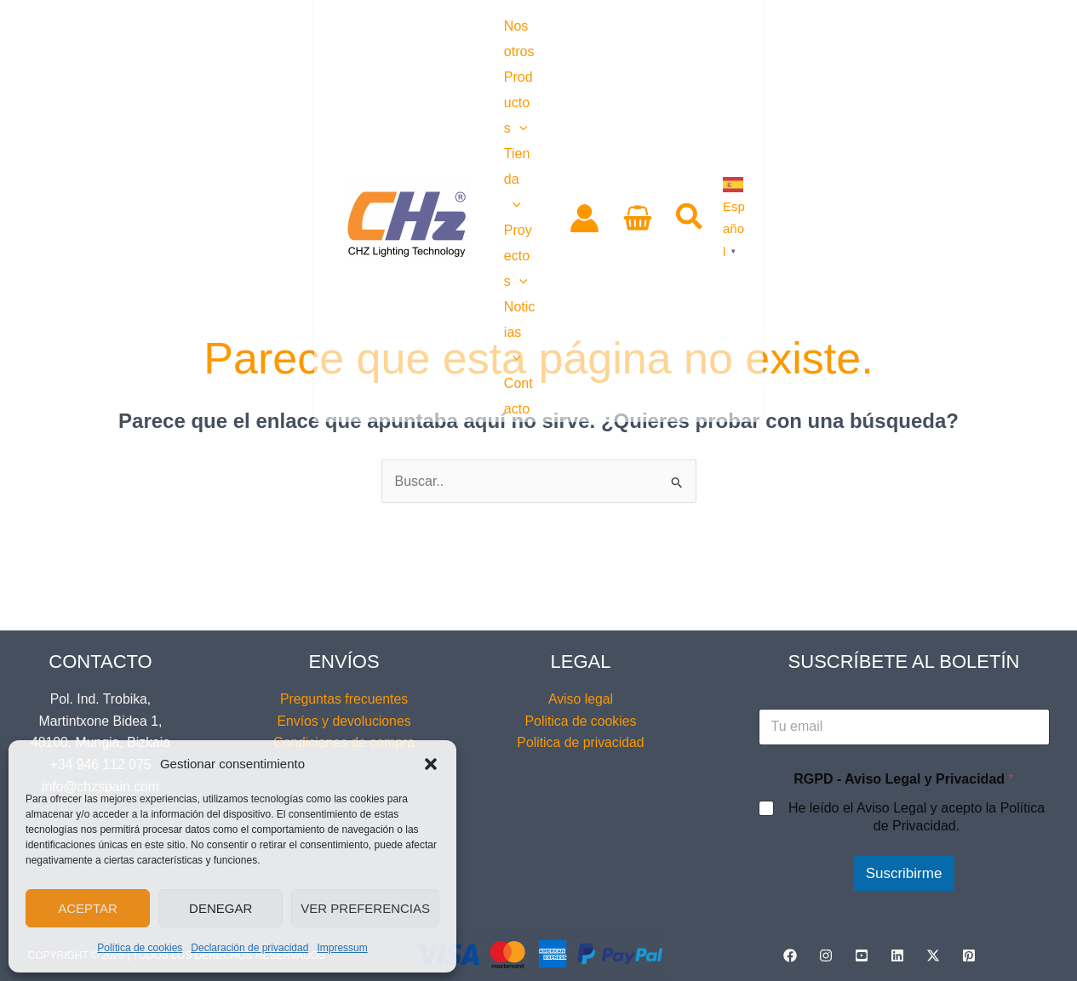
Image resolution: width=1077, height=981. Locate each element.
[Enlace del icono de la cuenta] (840, 59)
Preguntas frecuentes (344, 699)
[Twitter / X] (933, 955)
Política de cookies (139, 948)
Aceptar (87, 908)
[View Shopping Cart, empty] (893, 59)
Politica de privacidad (580, 742)
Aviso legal (580, 699)
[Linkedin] (897, 955)
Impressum (342, 948)
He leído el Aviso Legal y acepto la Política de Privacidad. (916, 817)
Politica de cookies (581, 721)
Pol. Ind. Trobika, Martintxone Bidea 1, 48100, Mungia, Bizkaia (100, 721)
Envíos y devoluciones (343, 721)
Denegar (220, 908)
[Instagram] (826, 955)
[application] (348, 58)
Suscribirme (904, 873)
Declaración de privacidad (249, 948)
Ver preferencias (365, 908)
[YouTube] (861, 955)
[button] (430, 764)
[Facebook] (790, 955)
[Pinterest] (969, 955)
